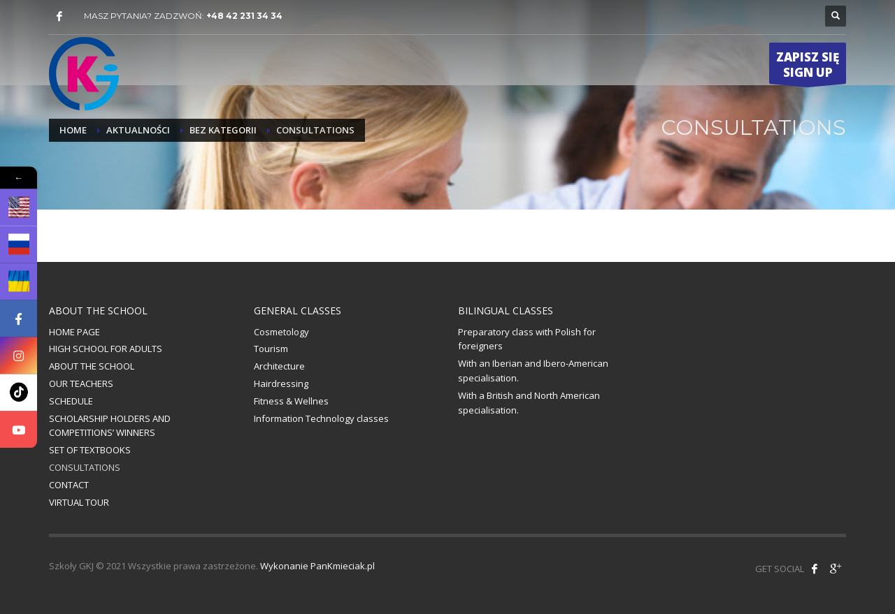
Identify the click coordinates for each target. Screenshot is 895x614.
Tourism (271, 348)
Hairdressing (281, 383)
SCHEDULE (71, 401)
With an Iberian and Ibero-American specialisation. (533, 370)
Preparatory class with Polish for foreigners (527, 339)
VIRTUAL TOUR (79, 502)
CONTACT (69, 484)
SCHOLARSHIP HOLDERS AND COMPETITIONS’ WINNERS (110, 425)
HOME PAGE (74, 332)
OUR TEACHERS (81, 383)
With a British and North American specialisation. (529, 402)
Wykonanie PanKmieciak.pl (317, 566)
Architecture (279, 366)
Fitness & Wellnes (291, 401)
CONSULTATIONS (84, 467)
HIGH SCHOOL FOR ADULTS (105, 348)
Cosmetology (281, 332)
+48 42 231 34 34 (244, 15)
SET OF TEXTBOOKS (90, 450)
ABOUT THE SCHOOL (91, 366)
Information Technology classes (321, 418)
